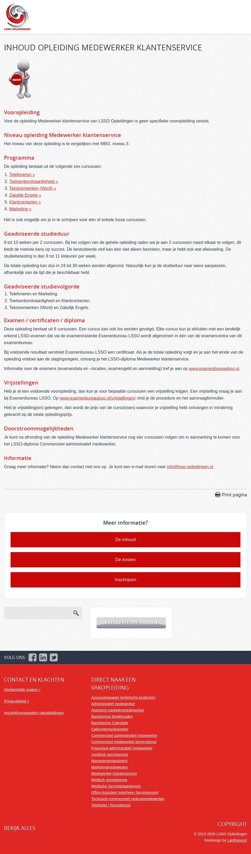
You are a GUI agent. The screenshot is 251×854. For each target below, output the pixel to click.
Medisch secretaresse (109, 780)
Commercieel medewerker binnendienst (124, 742)
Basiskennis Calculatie (109, 723)
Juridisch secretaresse (109, 754)
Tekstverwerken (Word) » (32, 188)
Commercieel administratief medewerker (124, 735)
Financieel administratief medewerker (122, 748)
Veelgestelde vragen (131, 622)
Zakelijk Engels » (25, 195)
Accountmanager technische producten (123, 697)
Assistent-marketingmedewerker (117, 710)
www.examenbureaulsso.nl (214, 368)
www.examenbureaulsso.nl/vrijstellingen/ (98, 398)
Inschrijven (125, 579)
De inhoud (125, 539)
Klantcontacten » (25, 202)
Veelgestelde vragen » (22, 689)
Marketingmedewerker (109, 767)
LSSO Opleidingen (17, 17)
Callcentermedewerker (109, 729)
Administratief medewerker (113, 704)
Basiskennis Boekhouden (112, 716)
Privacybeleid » (16, 701)
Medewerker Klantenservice (114, 773)
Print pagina (234, 494)
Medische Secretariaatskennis (116, 786)
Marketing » (20, 209)
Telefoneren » (22, 174)
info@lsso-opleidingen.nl (190, 466)
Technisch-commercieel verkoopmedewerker (128, 799)
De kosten (125, 559)
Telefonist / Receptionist (110, 805)
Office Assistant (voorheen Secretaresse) (124, 792)
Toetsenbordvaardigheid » (33, 181)
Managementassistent (109, 761)
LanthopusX (237, 840)
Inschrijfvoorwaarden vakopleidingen (34, 713)
